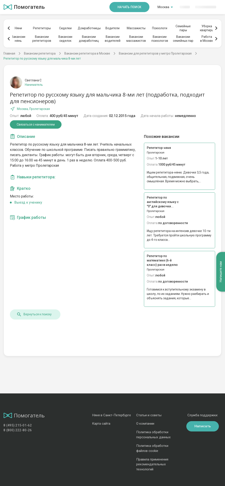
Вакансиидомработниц (89, 38)
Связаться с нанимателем (36, 124)
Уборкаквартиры (207, 28)
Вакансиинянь (18, 38)
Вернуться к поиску (34, 314)
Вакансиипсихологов (159, 38)
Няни (18, 28)
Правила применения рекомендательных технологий (152, 464)
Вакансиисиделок (65, 38)
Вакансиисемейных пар (183, 38)
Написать (202, 426)
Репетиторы (42, 28)
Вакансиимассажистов (136, 38)
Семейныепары (183, 28)
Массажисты (136, 28)
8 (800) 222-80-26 (18, 430)
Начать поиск (129, 7)
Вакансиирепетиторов (41, 38)
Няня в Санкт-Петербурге (111, 415)
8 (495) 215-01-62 (18, 425)
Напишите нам (220, 271)
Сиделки (65, 28)
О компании (145, 424)
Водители (112, 28)
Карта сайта (101, 424)
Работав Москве (207, 38)
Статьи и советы (148, 415)
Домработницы (89, 28)
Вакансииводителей (112, 38)
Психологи (159, 28)
